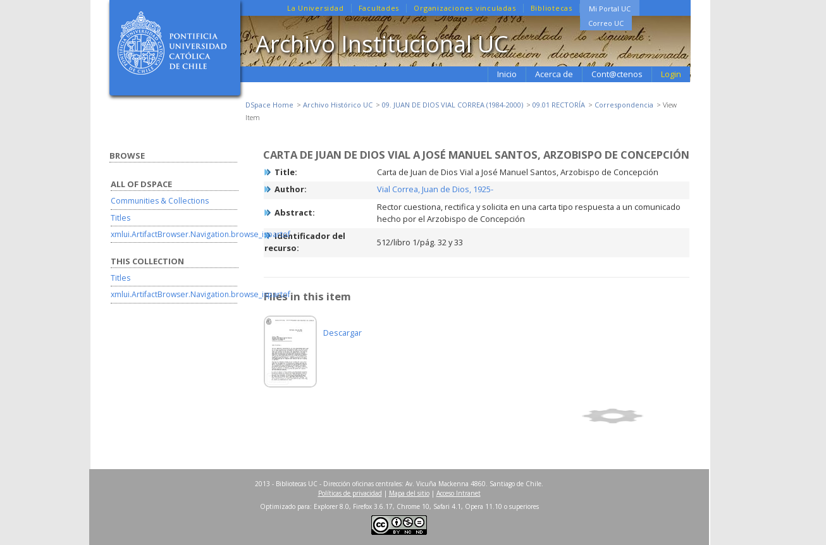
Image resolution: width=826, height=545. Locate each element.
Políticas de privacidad (350, 493)
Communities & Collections (160, 200)
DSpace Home (269, 104)
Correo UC (606, 23)
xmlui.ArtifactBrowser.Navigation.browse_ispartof (200, 234)
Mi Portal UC (610, 8)
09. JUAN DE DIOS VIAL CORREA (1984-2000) (452, 104)
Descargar (342, 332)
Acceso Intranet (458, 493)
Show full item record (634, 416)
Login (671, 74)
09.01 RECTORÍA (559, 104)
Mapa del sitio (409, 493)
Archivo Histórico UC (338, 104)
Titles (120, 217)
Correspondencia (624, 104)
